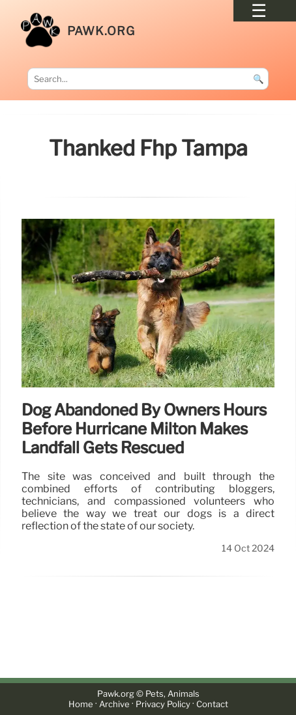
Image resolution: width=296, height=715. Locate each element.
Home (80, 704)
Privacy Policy (163, 704)
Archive (114, 704)
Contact (212, 704)
